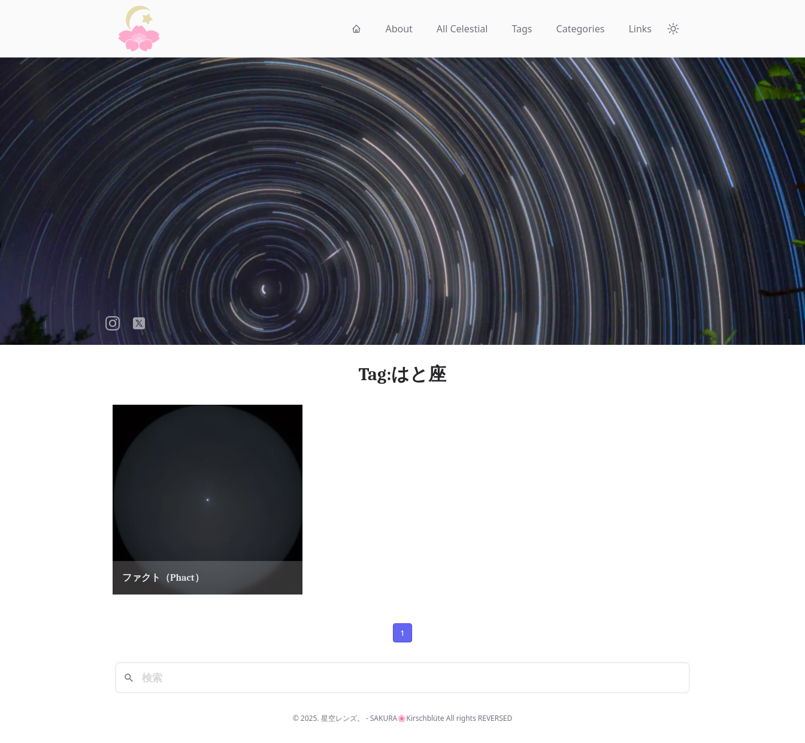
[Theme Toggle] (673, 29)
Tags (522, 28)
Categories (580, 28)
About (398, 28)
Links (640, 28)
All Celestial (462, 28)
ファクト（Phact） (163, 577)
